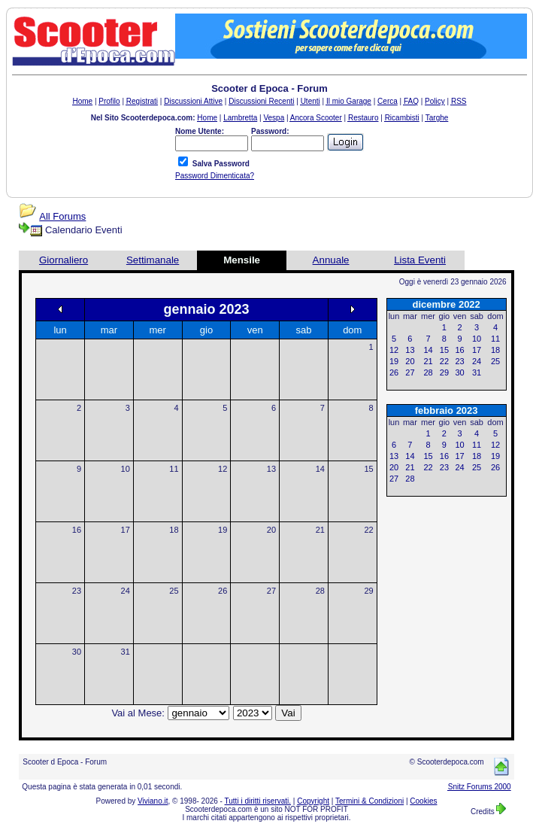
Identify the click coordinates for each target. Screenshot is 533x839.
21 (320, 529)
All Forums (62, 216)
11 (173, 468)
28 (320, 590)
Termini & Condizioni (369, 801)
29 (368, 590)
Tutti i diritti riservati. (258, 801)
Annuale (331, 260)
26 (222, 590)
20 (271, 529)
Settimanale (152, 260)
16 (76, 529)
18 (173, 529)
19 (222, 529)
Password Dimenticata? (214, 176)
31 (125, 651)
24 (125, 590)
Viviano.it (153, 801)
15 (368, 468)
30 (76, 651)
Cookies (423, 801)
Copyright (313, 801)
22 (368, 529)
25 (173, 590)
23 (76, 590)
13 (271, 468)
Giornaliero (63, 260)
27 (271, 590)
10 (125, 468)
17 (125, 529)
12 (222, 468)
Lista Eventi (420, 260)
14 (320, 468)
